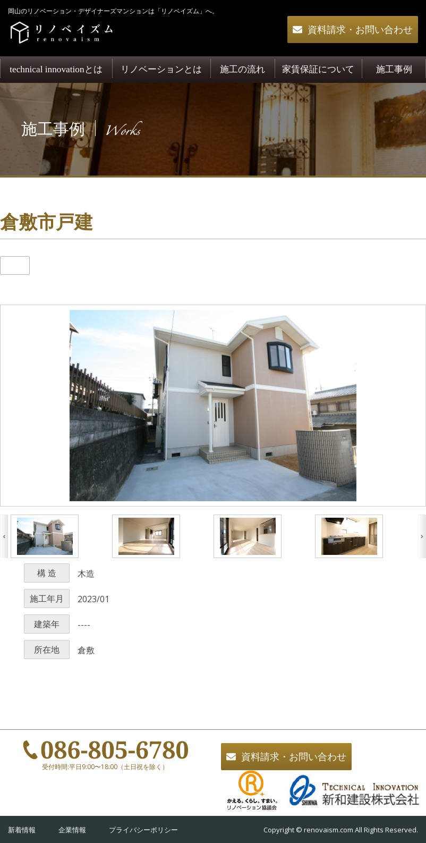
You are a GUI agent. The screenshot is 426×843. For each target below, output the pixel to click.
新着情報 (22, 829)
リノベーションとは (161, 69)
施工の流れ (242, 69)
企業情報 (72, 829)
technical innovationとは (56, 69)
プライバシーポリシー (143, 829)
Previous (4, 536)
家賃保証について (318, 69)
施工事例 (394, 69)
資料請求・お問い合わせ (360, 29)
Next (422, 536)
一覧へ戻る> (213, 722)
